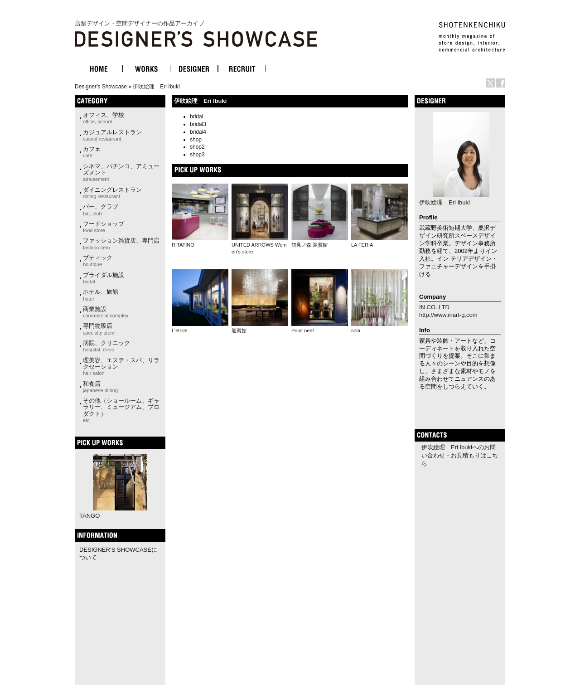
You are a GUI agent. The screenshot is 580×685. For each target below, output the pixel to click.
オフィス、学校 (103, 118)
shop (196, 139)
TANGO (89, 515)
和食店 (100, 386)
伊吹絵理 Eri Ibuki (156, 86)
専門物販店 (99, 328)
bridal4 (198, 132)
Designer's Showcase (101, 86)
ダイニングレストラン (112, 192)
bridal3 (198, 124)
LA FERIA (362, 245)
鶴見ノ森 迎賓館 (309, 245)
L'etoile (180, 330)
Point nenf (302, 330)
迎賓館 (239, 330)
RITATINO (183, 245)
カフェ (92, 152)
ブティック (97, 260)
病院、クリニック (106, 346)
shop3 (197, 154)
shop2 (197, 147)
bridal (196, 116)
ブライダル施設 (103, 278)
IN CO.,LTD (434, 307)
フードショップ (103, 226)
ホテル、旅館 (100, 294)
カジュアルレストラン (112, 135)
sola (355, 330)
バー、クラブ (100, 209)
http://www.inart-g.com (448, 314)
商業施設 (105, 312)
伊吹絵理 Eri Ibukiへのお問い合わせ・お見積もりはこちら (459, 455)
